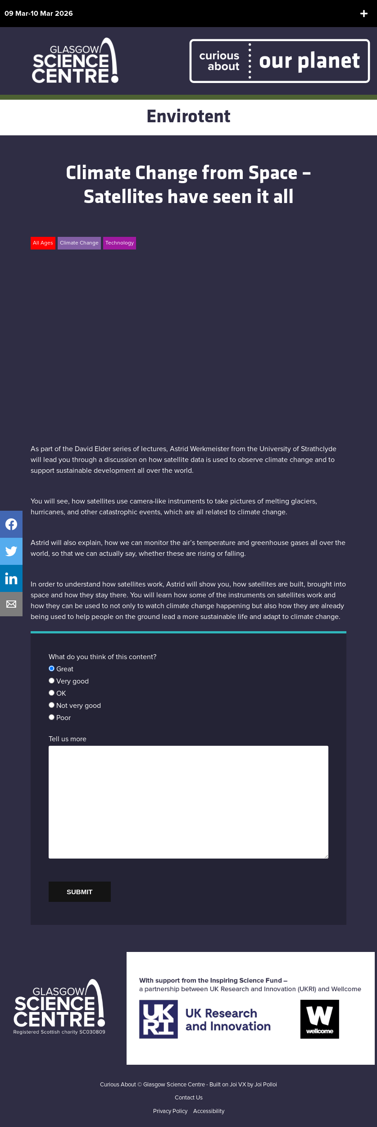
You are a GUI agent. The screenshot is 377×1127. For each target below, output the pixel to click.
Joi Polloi (265, 1085)
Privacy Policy (170, 1111)
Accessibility (208, 1111)
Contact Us (189, 1098)
